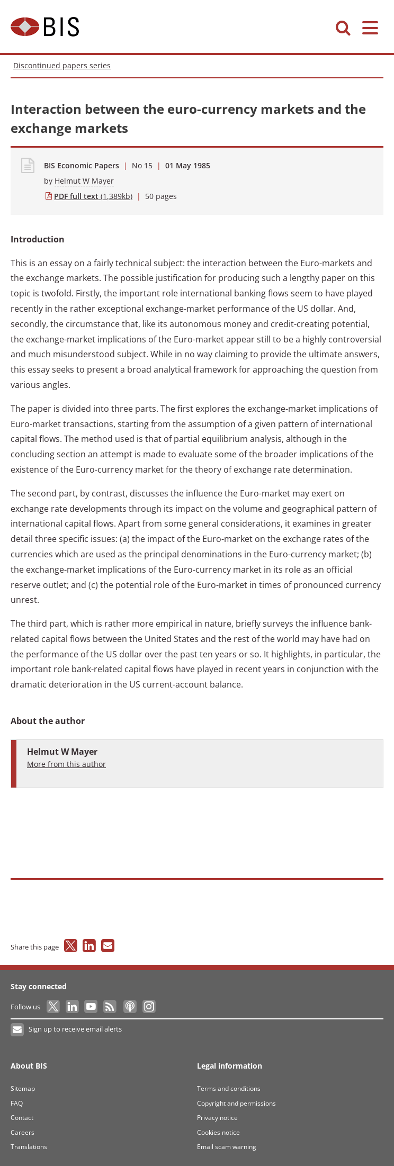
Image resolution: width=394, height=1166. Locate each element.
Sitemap (23, 1088)
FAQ (17, 1103)
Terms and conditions (229, 1088)
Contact (22, 1117)
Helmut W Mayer (84, 181)
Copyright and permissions (236, 1103)
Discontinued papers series (62, 65)
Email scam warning (226, 1146)
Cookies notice (218, 1132)
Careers (22, 1132)
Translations (29, 1146)
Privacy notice (217, 1117)
